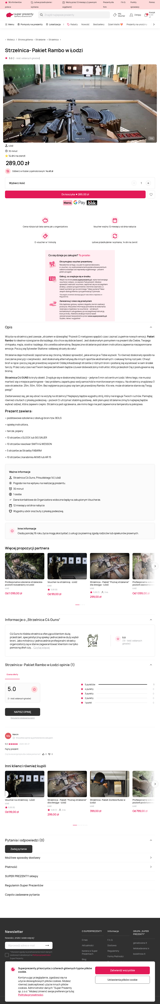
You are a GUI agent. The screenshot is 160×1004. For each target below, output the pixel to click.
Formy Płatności (116, 956)
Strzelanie (40, 39)
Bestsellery (98, 24)
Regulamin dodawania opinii (23, 718)
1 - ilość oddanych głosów (26, 58)
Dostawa (112, 945)
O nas (85, 939)
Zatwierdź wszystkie (122, 970)
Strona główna (25, 39)
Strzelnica (54, 39)
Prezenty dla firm (108, 4)
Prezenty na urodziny (137, 24)
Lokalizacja (53, 24)
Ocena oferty (12, 674)
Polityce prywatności (42, 955)
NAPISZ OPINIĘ (22, 712)
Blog (84, 959)
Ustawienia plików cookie (123, 979)
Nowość (85, 24)
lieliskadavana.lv (141, 948)
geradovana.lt (140, 942)
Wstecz (11, 39)
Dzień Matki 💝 (115, 24)
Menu (9, 24)
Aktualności (88, 945)
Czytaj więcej (41, 647)
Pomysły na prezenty (30, 24)
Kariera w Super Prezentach (90, 952)
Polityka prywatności (30, 994)
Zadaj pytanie (18, 849)
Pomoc (152, 2)
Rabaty (72, 24)
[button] (155, 566)
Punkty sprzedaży (134, 4)
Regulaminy (113, 950)
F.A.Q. (123, 2)
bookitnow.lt (139, 953)
